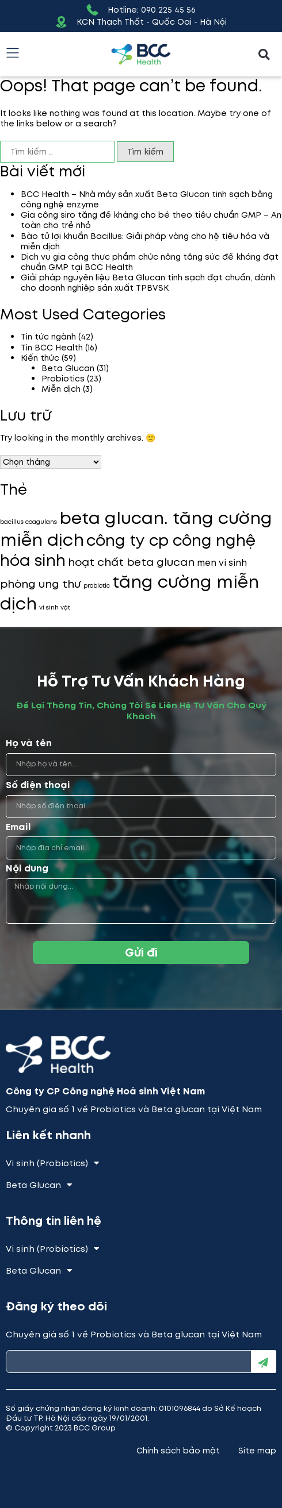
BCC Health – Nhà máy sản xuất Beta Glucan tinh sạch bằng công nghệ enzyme (147, 199)
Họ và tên (29, 744)
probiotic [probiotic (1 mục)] (96, 585)
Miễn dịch (61, 389)
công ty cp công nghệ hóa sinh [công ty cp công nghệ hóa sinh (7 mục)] (128, 550)
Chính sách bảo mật (178, 1450)
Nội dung (27, 869)
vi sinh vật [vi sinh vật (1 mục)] (54, 607)
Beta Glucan (67, 368)
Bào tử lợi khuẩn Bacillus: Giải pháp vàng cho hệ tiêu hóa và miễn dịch (145, 241)
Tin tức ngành (48, 336)
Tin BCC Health (52, 347)
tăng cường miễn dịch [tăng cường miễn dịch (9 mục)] (129, 593)
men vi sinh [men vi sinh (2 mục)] (222, 562)
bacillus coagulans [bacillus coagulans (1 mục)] (28, 522)
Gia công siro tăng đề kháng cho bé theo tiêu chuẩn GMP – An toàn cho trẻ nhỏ (151, 220)
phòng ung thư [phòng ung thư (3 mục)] (40, 584)
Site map (257, 1450)
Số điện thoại (38, 786)
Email (18, 828)
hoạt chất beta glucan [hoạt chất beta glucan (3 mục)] (131, 562)
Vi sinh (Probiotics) (52, 1163)
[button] (263, 54)
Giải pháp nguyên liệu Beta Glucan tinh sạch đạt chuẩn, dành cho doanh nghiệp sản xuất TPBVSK (148, 283)
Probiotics (63, 378)
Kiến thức (40, 358)
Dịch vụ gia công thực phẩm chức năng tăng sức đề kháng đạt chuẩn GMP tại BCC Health (150, 262)
